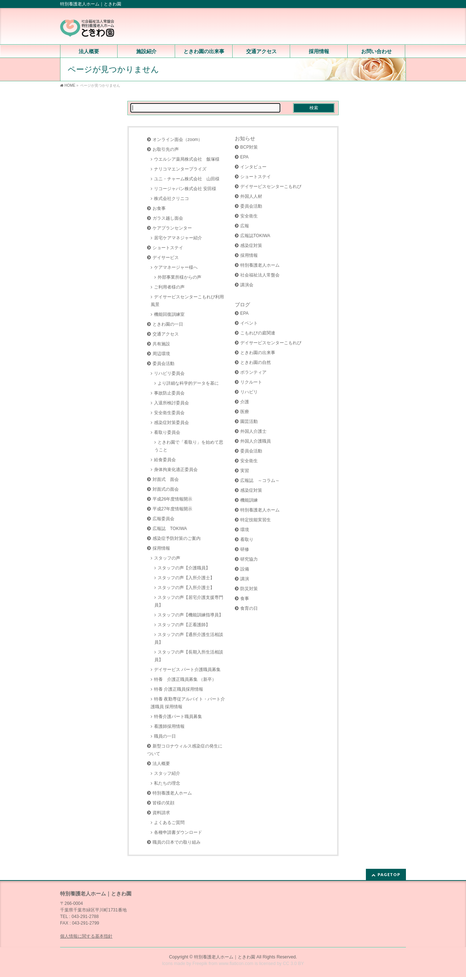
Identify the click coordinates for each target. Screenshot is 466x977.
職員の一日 (165, 736)
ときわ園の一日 (168, 324)
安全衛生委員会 (169, 412)
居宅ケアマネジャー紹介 (178, 237)
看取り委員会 (167, 432)
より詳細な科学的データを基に (188, 383)
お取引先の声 (166, 149)
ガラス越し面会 (168, 218)
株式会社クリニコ (171, 198)
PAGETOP (389, 874)
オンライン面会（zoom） (177, 139)
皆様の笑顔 (163, 802)
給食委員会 (165, 459)
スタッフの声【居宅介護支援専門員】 (188, 601)
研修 (244, 549)
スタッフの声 (167, 558)
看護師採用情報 (169, 726)
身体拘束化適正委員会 (176, 469)
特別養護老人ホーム (172, 793)
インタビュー (253, 166)
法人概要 (161, 763)
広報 (244, 225)
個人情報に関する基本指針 (86, 936)
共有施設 (161, 343)
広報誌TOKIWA (255, 235)
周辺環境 (161, 353)
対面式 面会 (166, 479)
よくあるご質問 (169, 822)
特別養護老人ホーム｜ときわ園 (224, 957)
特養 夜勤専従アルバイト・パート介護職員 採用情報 (188, 703)
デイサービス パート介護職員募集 (187, 669)
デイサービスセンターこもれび (270, 186)
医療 (244, 411)
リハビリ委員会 (169, 373)
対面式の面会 (166, 489)
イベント (249, 323)
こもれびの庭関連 (257, 333)
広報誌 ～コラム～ (260, 480)
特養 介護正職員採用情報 (178, 689)
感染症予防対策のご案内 (177, 538)
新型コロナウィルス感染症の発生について (184, 749)
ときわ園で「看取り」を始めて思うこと (188, 446)
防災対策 (249, 588)
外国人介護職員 (255, 441)
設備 (244, 569)
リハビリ (249, 392)
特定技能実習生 (255, 519)
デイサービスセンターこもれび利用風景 (187, 300)
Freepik (199, 963)
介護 (244, 401)
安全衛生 (249, 216)
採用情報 (161, 548)
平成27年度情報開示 (172, 508)
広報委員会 (163, 518)
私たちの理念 (167, 783)
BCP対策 (249, 147)
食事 (244, 598)
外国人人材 (251, 196)
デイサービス (166, 257)
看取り (246, 539)
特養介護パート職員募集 (178, 716)
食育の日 (249, 608)
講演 (244, 578)
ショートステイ (168, 247)
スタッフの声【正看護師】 (184, 624)
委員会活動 (163, 363)
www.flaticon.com (236, 963)
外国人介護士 (253, 431)
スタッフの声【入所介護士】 (186, 577)
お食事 (159, 208)
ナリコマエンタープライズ (180, 169)
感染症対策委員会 (171, 422)
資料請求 (161, 812)
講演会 (246, 284)
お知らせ (245, 138)
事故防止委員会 (169, 393)
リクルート (251, 382)
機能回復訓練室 (169, 314)
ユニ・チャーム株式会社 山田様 (187, 178)
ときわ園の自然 (255, 362)
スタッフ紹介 (167, 773)
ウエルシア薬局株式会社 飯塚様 (187, 159)
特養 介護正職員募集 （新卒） (185, 679)
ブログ (242, 304)
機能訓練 (249, 500)
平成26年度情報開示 (172, 499)
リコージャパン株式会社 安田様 (185, 188)
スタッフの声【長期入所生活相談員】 (188, 656)
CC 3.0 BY (293, 963)
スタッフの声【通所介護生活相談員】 (188, 638)
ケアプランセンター (172, 228)
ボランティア (253, 372)
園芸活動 (249, 421)
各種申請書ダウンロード (178, 832)
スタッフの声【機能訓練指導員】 (190, 614)
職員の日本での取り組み (177, 842)
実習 (244, 470)
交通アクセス (166, 334)
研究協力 (249, 559)
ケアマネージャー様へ (176, 267)
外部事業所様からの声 (179, 277)
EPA (244, 157)
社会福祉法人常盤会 (260, 275)
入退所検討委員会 (171, 402)
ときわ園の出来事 (257, 352)
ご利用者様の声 (169, 287)
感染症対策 (251, 245)
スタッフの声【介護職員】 (184, 567)
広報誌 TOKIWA (170, 528)
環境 (244, 529)
